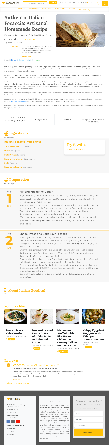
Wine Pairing (60, 9)
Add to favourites (83, 9)
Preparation (47, 9)
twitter (22, 60)
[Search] (35, 3)
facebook (15, 60)
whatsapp (37, 60)
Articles (62, 2)
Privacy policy (11, 428)
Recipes (72, 2)
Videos (53, 2)
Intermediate (64, 351)
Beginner (11, 339)
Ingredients (34, 9)
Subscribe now (89, 433)
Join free (105, 3)
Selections (82, 2)
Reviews (72, 9)
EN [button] (92, 2)
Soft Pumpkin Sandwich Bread (26, 95)
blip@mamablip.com (13, 415)
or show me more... (76, 149)
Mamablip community (19, 101)
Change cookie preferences (15, 426)
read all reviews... (28, 56)
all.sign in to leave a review (18, 383)
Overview (22, 9)
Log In (98, 4)
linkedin (29, 60)
